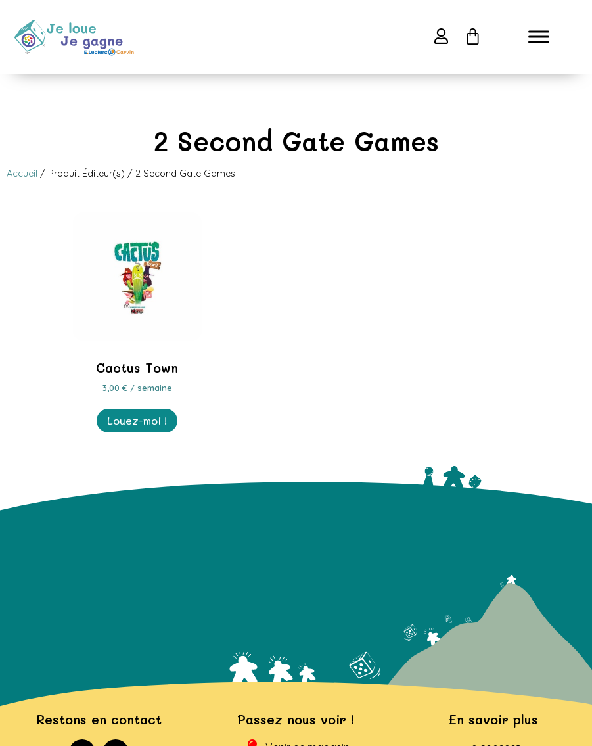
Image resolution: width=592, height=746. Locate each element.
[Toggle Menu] (538, 37)
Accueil (22, 187)
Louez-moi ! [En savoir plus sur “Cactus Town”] (137, 434)
